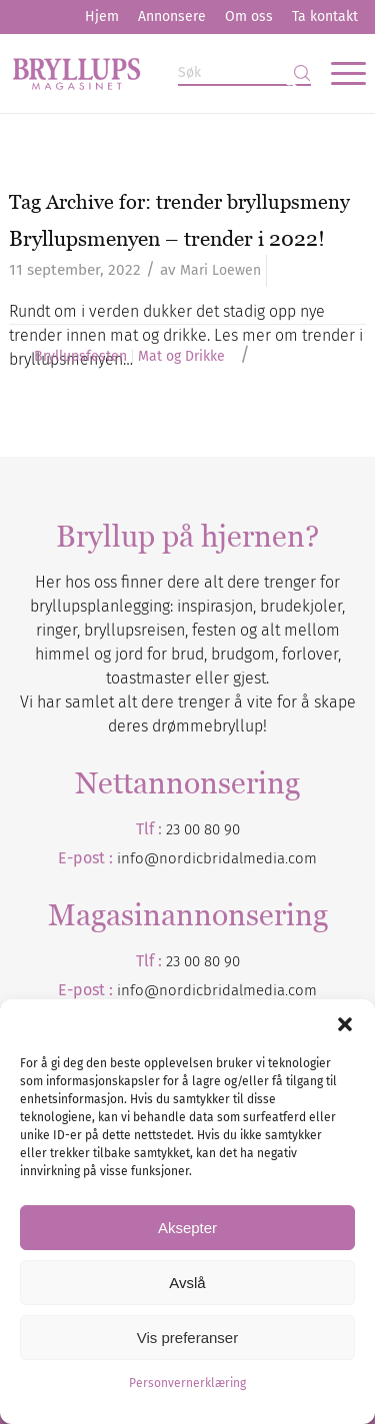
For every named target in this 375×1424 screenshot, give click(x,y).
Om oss (249, 16)
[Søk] (244, 73)
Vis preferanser (187, 1337)
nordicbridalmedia (222, 990)
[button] (345, 1024)
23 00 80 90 (203, 829)
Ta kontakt (325, 16)
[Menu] (338, 73)
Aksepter (187, 1227)
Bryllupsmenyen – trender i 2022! (167, 238)
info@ (138, 990)
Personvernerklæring (187, 1383)
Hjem (102, 16)
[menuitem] (102, 17)
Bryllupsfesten (80, 357)
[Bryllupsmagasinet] (151, 73)
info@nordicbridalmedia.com (217, 858)
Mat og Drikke (181, 357)
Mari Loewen (220, 270)
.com (301, 990)
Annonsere (172, 16)
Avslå (187, 1282)
